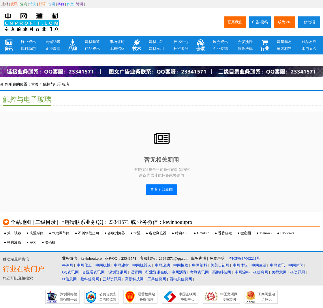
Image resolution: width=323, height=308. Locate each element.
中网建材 (121, 265)
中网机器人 (141, 265)
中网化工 (84, 265)
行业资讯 (28, 41)
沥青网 (136, 272)
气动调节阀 (61, 233)
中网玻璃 (162, 265)
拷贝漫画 (14, 242)
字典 (60, 4)
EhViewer (287, 233)
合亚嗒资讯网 (93, 272)
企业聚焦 (53, 48)
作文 (70, 4)
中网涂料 (242, 272)
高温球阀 (37, 233)
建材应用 (156, 48)
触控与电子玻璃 (56, 84)
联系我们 (235, 22)
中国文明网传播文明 (229, 296)
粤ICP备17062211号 (244, 258)
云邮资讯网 (112, 279)
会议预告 (245, 41)
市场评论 (117, 41)
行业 (265, 45)
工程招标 (117, 48)
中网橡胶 (180, 265)
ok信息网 (260, 272)
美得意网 (279, 272)
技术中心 (181, 41)
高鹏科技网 (221, 272)
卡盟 (137, 233)
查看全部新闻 (161, 189)
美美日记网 (220, 265)
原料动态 (28, 48)
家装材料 (284, 48)
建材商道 (92, 41)
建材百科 (156, 41)
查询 (23, 4)
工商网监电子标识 (266, 296)
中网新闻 (295, 265)
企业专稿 (220, 48)
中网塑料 (199, 265)
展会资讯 (220, 41)
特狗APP (181, 233)
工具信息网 (156, 279)
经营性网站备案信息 (146, 296)
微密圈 (246, 233)
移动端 (309, 22)
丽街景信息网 (181, 279)
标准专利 (181, 48)
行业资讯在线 (156, 272)
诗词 (79, 4)
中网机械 (102, 265)
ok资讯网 (297, 272)
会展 (200, 45)
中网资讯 (277, 265)
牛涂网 (67, 265)
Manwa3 (266, 233)
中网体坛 (240, 265)
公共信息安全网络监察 (108, 296)
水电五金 (309, 48)
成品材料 (309, 41)
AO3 (33, 242)
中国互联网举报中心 (187, 296)
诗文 (32, 4)
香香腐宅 (225, 233)
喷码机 (50, 242)
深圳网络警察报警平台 (68, 296)
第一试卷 (14, 233)
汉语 (42, 4)
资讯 (14, 4)
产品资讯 (92, 48)
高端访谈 (53, 41)
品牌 (72, 45)
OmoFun (203, 233)
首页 (35, 84)
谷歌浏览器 (116, 233)
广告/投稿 (260, 22)
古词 (51, 4)
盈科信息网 (89, 279)
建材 (4, 4)
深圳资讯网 (117, 272)
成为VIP (284, 22)
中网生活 (258, 265)
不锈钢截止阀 (88, 233)
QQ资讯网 (70, 272)
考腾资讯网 (199, 272)
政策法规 (245, 48)
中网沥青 (179, 272)
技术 (136, 45)
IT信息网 (69, 279)
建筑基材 (284, 41)
